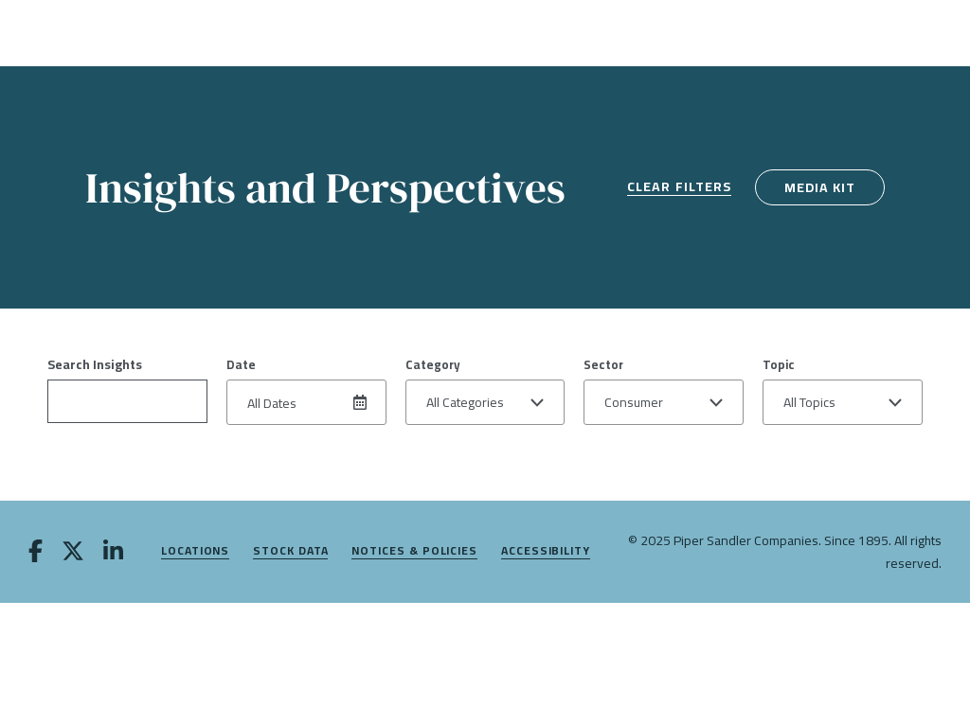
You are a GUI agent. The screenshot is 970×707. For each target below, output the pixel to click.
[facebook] (35, 553)
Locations (195, 551)
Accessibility (545, 551)
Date (241, 364)
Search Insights (94, 364)
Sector (603, 364)
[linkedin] (113, 553)
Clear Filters (679, 188)
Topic (779, 364)
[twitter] (73, 553)
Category (432, 364)
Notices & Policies (414, 551)
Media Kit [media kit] (819, 187)
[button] (485, 402)
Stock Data (290, 551)
